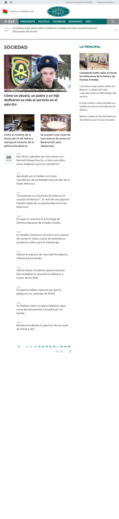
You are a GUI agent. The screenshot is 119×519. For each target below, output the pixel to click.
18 (61, 346)
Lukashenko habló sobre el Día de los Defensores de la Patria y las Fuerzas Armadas (98, 76)
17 (58, 346)
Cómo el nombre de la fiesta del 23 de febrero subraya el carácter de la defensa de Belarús (19, 140)
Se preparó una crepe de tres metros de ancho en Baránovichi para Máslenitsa (55, 140)
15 (50, 346)
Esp (11, 21)
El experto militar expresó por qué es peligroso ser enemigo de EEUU (39, 291)
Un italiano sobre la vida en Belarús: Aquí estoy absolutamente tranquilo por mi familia (41, 309)
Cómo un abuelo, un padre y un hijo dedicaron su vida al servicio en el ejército (31, 100)
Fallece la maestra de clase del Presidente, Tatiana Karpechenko (42, 256)
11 (35, 346)
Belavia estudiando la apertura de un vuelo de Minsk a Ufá (42, 327)
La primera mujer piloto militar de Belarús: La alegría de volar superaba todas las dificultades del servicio (97, 91)
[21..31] (59, 351)
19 (65, 346)
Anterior (19, 346)
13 (43, 346)
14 (46, 346)
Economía (75, 21)
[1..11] (29, 346)
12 (39, 346)
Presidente (27, 21)
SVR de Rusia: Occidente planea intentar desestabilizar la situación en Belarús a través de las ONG (40, 274)
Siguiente (70, 351)
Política (43, 21)
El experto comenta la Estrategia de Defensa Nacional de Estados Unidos (38, 220)
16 (54, 346)
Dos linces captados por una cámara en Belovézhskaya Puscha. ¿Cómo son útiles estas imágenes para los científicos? (40, 160)
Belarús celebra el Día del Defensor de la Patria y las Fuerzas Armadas (97, 118)
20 (69, 346)
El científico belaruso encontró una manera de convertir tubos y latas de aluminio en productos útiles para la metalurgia (42, 238)
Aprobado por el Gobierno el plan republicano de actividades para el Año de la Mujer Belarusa (43, 180)
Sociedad (59, 21)
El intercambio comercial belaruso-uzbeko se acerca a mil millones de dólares (97, 106)
